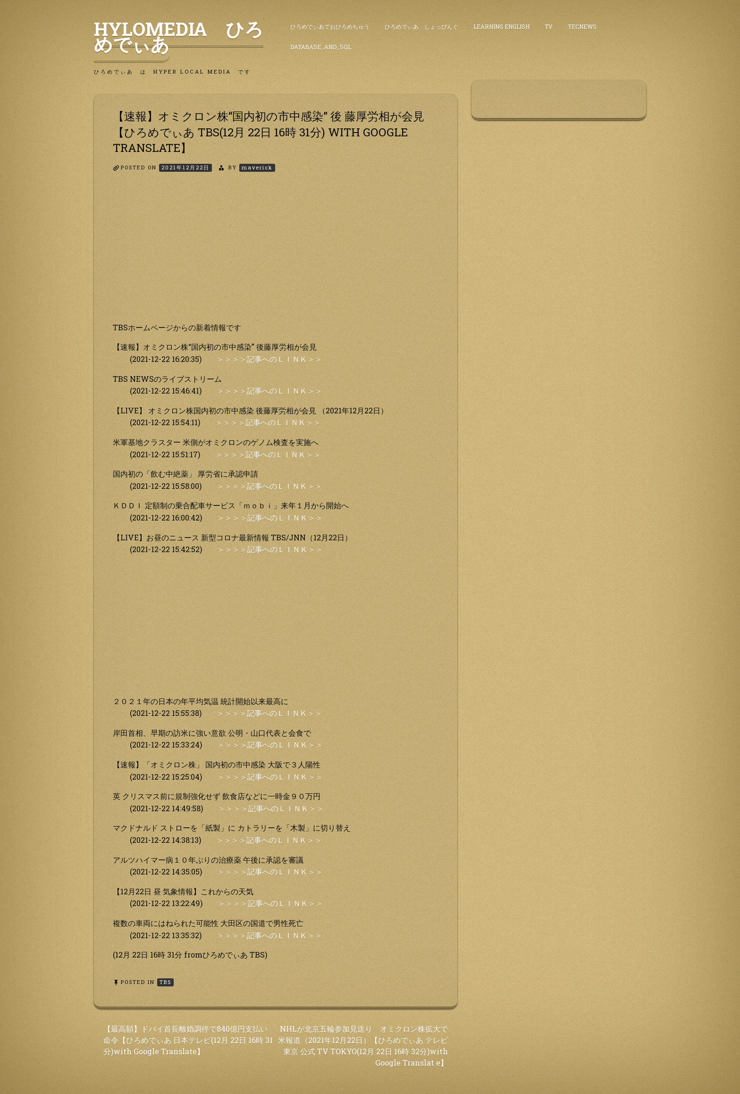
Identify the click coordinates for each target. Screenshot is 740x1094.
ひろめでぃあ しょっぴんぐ (421, 26)
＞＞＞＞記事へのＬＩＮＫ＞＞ (269, 359)
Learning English (501, 26)
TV (549, 26)
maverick (257, 167)
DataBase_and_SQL (320, 46)
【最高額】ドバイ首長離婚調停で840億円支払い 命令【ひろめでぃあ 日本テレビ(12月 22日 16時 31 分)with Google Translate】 (188, 1040)
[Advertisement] (275, 255)
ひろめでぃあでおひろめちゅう (330, 26)
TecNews (582, 26)
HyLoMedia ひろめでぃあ (178, 36)
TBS (165, 981)
